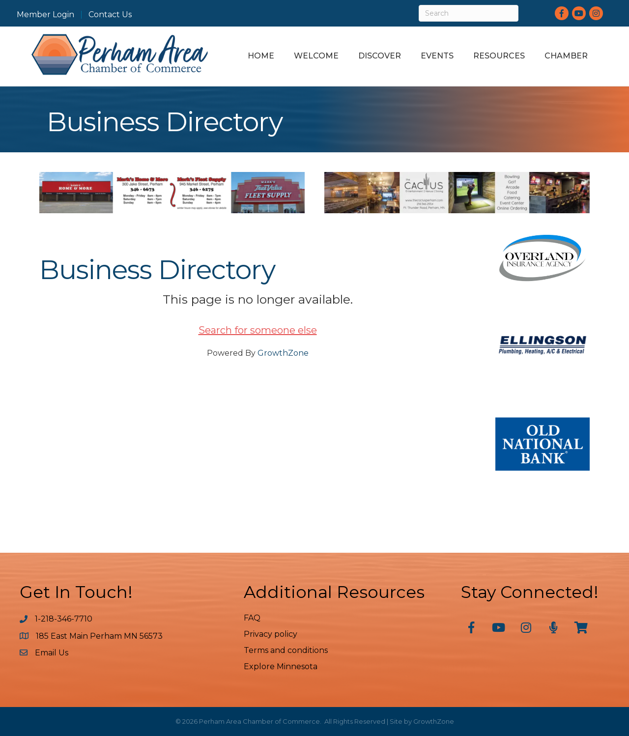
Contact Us (110, 15)
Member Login (45, 15)
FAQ (252, 618)
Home (261, 55)
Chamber (566, 55)
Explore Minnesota (280, 666)
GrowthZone (283, 353)
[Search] (468, 13)
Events (437, 55)
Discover (379, 55)
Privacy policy (270, 634)
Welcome (316, 55)
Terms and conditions (286, 650)
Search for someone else (258, 330)
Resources (499, 55)
